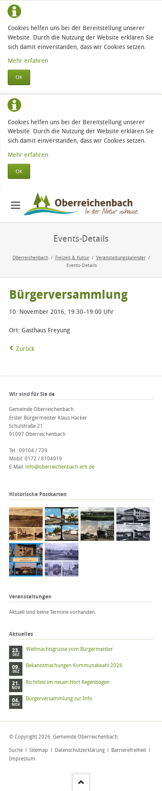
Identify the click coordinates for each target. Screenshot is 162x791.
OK (19, 77)
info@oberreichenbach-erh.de (59, 466)
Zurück (25, 348)
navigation (15, 205)
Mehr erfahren (28, 60)
